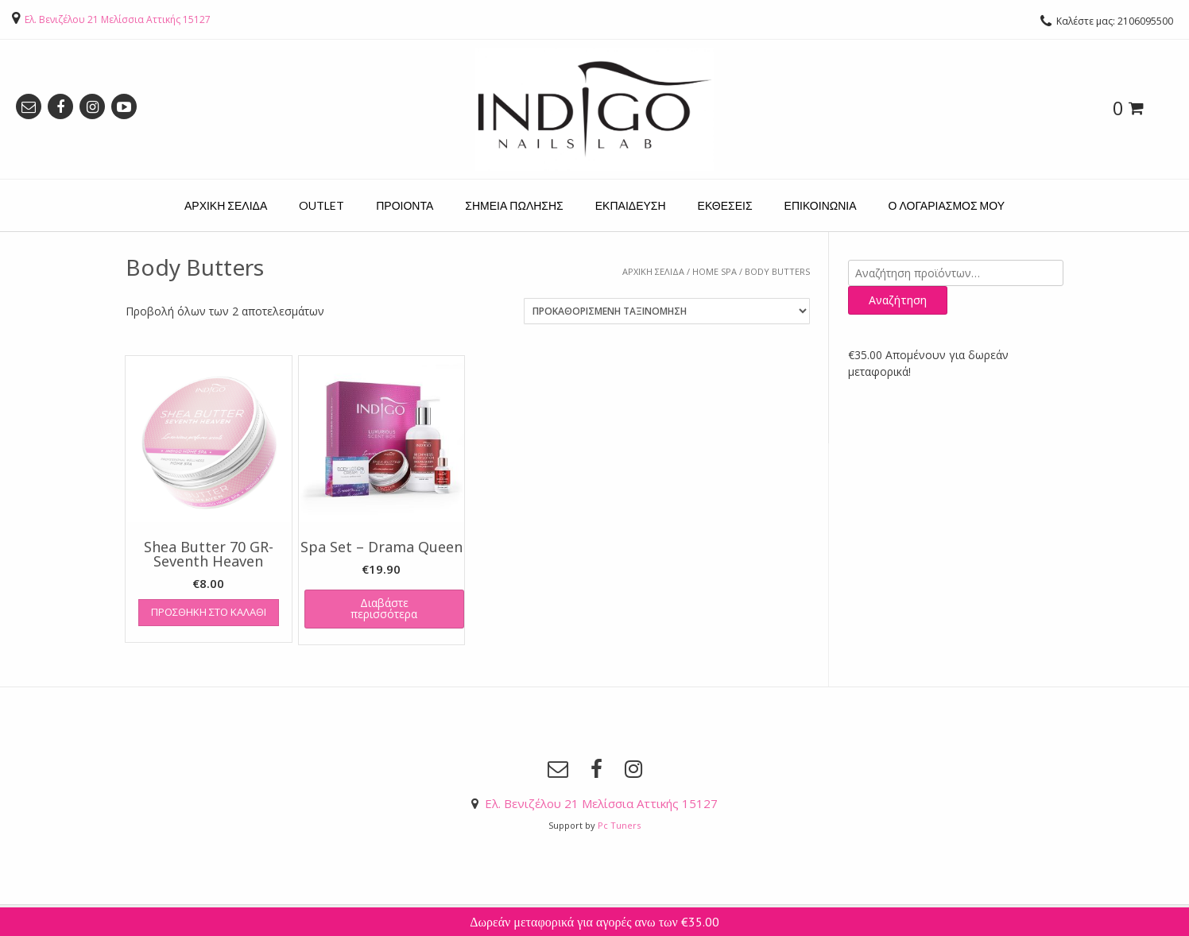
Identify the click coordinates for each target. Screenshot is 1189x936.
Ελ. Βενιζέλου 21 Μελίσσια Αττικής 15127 (118, 19)
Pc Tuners (619, 825)
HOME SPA (714, 271)
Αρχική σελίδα (653, 271)
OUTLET (321, 205)
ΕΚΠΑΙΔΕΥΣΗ (630, 205)
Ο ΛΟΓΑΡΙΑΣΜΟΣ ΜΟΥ (947, 205)
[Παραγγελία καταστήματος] (667, 311)
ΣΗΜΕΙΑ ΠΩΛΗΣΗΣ (514, 205)
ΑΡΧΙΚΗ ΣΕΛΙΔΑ (225, 205)
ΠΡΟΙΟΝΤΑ (404, 205)
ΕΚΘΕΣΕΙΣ (725, 205)
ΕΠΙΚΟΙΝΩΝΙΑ (820, 205)
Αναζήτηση (898, 299)
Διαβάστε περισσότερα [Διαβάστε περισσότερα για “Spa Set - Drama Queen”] (384, 608)
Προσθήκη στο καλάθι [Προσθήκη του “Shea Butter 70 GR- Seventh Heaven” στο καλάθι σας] (208, 612)
